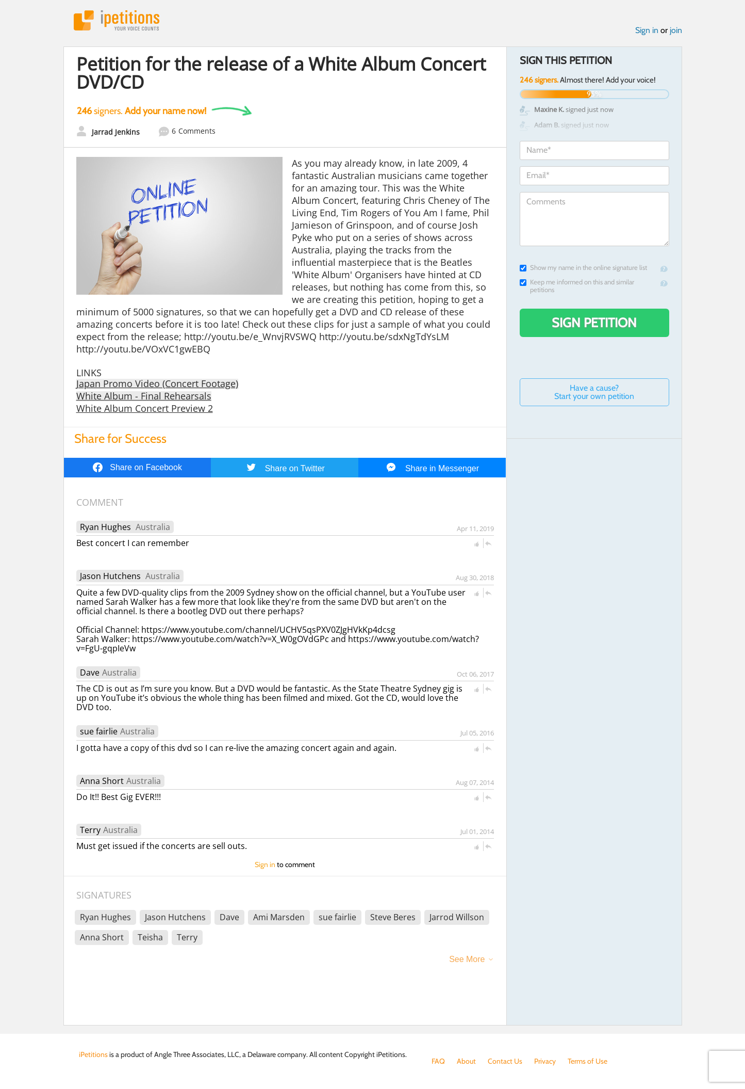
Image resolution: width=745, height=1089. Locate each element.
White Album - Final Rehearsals (143, 396)
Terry (90, 830)
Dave (90, 672)
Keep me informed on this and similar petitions (577, 286)
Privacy (545, 1061)
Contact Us (505, 1061)
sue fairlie (99, 731)
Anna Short (102, 781)
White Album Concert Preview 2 (144, 408)
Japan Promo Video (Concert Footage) (157, 383)
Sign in (646, 30)
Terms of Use (587, 1061)
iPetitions (116, 20)
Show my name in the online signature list (583, 267)
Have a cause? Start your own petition (594, 392)
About (466, 1061)
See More (467, 959)
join (676, 30)
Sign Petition (594, 322)
